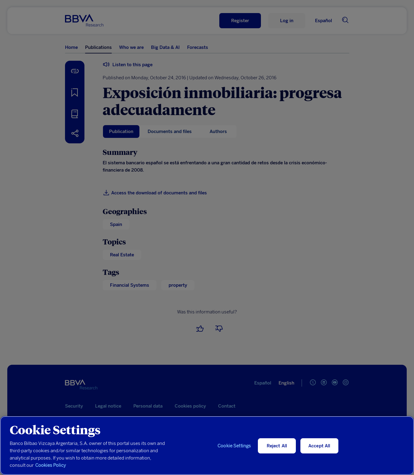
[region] (207, 445)
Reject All (277, 446)
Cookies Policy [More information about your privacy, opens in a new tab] (50, 465)
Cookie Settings (234, 446)
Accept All (319, 446)
